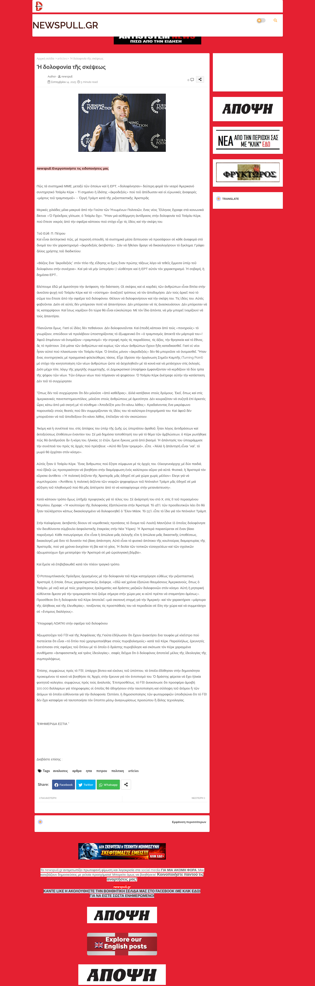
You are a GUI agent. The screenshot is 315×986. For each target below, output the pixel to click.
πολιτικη (117, 771)
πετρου (101, 771)
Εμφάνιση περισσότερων (189, 822)
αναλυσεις (60, 771)
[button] (275, 20)
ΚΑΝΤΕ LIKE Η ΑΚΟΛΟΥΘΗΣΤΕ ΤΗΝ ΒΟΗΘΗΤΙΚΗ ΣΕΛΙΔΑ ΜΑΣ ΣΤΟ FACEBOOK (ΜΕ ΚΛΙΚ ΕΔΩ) (122, 891)
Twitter (88, 784)
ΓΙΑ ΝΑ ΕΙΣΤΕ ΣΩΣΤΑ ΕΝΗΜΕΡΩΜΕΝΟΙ (122, 896)
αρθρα (77, 771)
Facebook (66, 784)
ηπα (89, 771)
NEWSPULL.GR (65, 25)
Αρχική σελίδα (45, 58)
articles (62, 58)
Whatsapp (110, 784)
